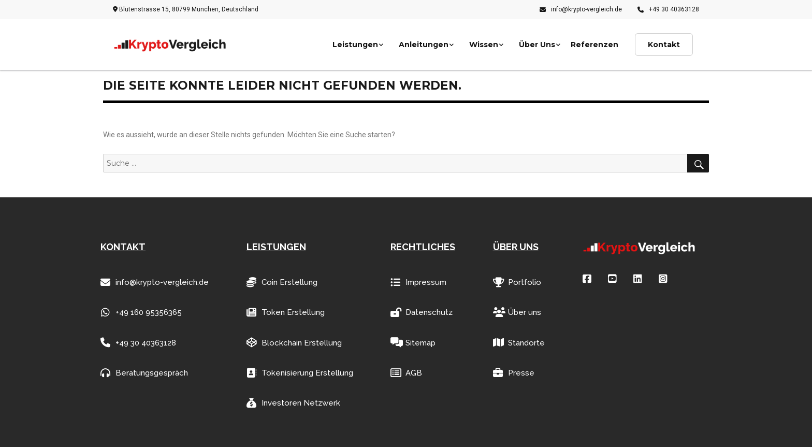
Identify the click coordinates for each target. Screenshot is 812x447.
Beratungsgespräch (144, 373)
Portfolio (517, 282)
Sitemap (413, 343)
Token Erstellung (286, 313)
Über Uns (537, 44)
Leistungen (355, 44)
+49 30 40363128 (668, 9)
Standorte (519, 343)
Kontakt (664, 44)
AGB (406, 373)
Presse (513, 373)
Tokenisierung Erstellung (300, 373)
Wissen (483, 44)
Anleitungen (423, 44)
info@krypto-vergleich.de (581, 9)
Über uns (517, 313)
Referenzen (594, 44)
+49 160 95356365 (141, 313)
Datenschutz (421, 313)
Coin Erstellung (282, 282)
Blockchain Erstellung (294, 343)
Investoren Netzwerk (293, 403)
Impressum (418, 282)
